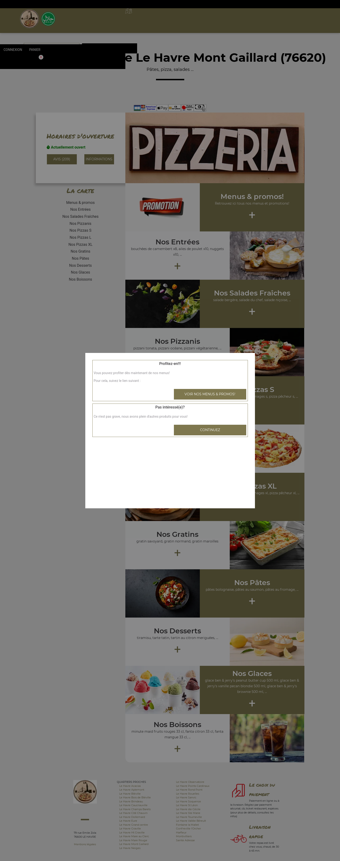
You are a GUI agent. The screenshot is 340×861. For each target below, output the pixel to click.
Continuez (210, 430)
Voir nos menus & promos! (209, 394)
